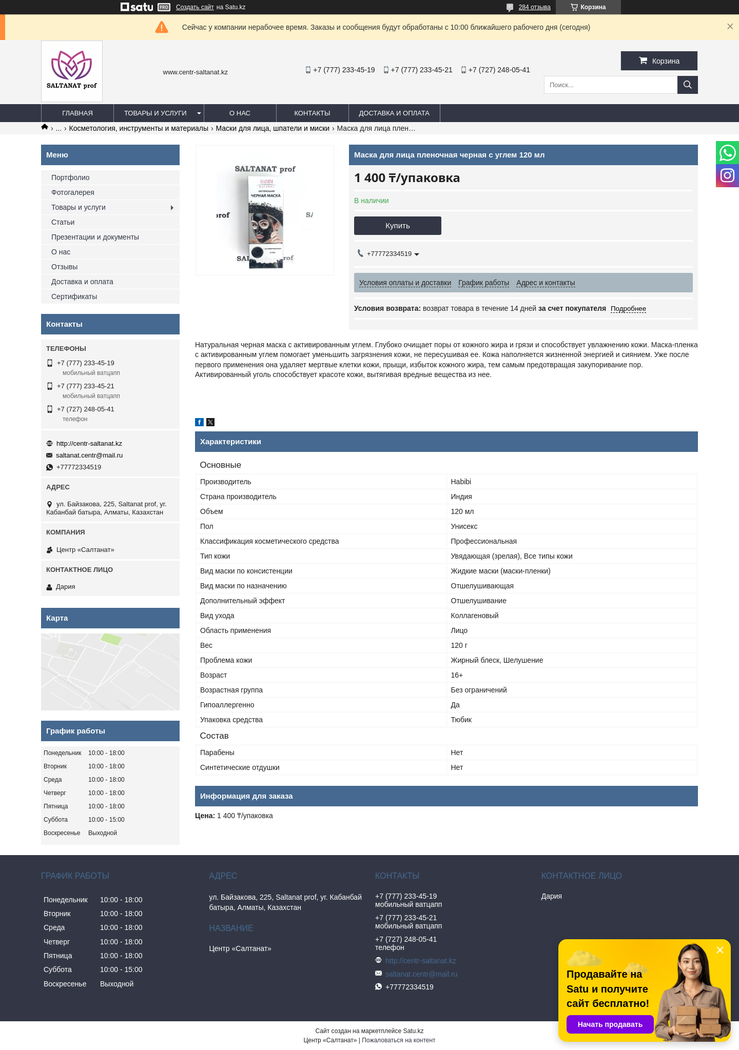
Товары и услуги (155, 113)
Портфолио (70, 177)
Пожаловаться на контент (398, 1040)
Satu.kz (413, 1031)
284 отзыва (535, 7)
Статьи (62, 222)
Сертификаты (74, 296)
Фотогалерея (72, 192)
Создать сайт (195, 7)
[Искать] (687, 85)
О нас (239, 113)
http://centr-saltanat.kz (89, 443)
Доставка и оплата (394, 113)
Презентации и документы (95, 237)
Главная (77, 113)
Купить (397, 225)
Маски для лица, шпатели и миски (272, 128)
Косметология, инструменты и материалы (138, 128)
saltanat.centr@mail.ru (89, 455)
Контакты (312, 113)
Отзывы (64, 267)
